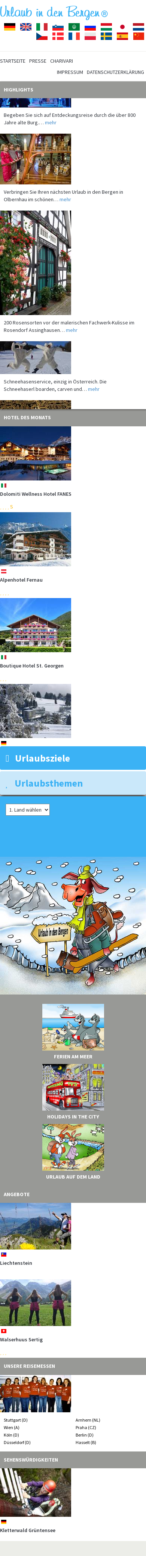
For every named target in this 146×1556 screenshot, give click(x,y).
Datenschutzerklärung (115, 72)
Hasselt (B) (86, 1442)
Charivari (61, 60)
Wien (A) (11, 1427)
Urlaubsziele (38, 758)
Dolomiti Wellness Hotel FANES (36, 494)
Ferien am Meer (73, 1056)
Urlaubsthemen (44, 783)
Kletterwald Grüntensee (27, 1530)
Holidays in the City (73, 1116)
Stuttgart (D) (16, 1420)
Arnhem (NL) (88, 1420)
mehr (51, 125)
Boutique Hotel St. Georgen (32, 665)
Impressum (70, 72)
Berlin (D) (85, 1435)
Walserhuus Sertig (21, 1339)
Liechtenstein (16, 1263)
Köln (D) (11, 1435)
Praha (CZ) (86, 1427)
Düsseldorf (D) (17, 1442)
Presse (37, 60)
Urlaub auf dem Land (73, 1176)
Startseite (12, 60)
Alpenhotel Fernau (21, 579)
